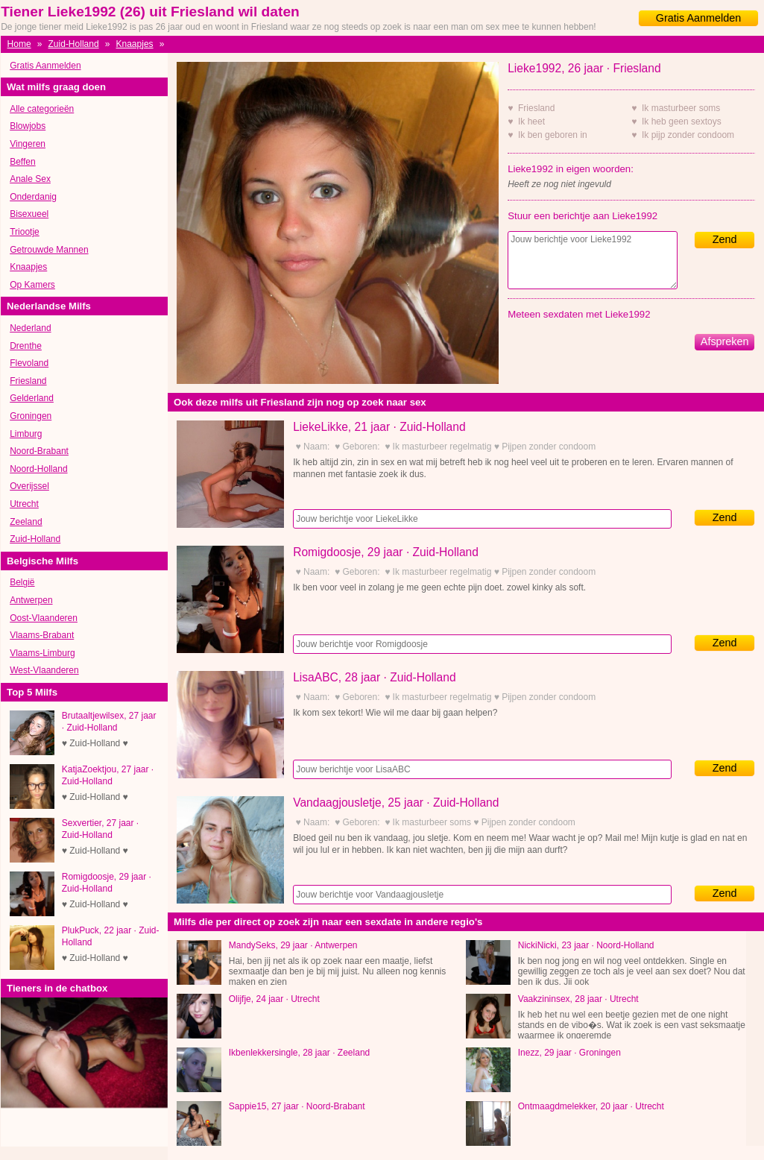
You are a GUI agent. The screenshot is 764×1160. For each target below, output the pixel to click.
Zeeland (26, 522)
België (22, 582)
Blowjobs (27, 126)
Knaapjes (135, 44)
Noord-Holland (38, 469)
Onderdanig (33, 197)
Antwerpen (31, 600)
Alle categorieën (42, 109)
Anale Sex (30, 179)
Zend (725, 239)
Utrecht (24, 504)
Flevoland (29, 363)
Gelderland (32, 398)
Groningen (30, 416)
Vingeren (27, 144)
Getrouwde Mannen (49, 250)
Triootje (25, 232)
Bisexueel (29, 214)
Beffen (22, 162)
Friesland (28, 381)
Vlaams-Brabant (42, 635)
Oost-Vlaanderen (44, 618)
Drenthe (26, 346)
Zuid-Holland (73, 44)
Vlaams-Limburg (42, 653)
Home (19, 44)
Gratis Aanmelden (698, 18)
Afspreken (725, 341)
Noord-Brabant (39, 451)
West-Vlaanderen (44, 670)
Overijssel (29, 486)
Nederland (30, 328)
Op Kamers (32, 285)
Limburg (26, 434)
